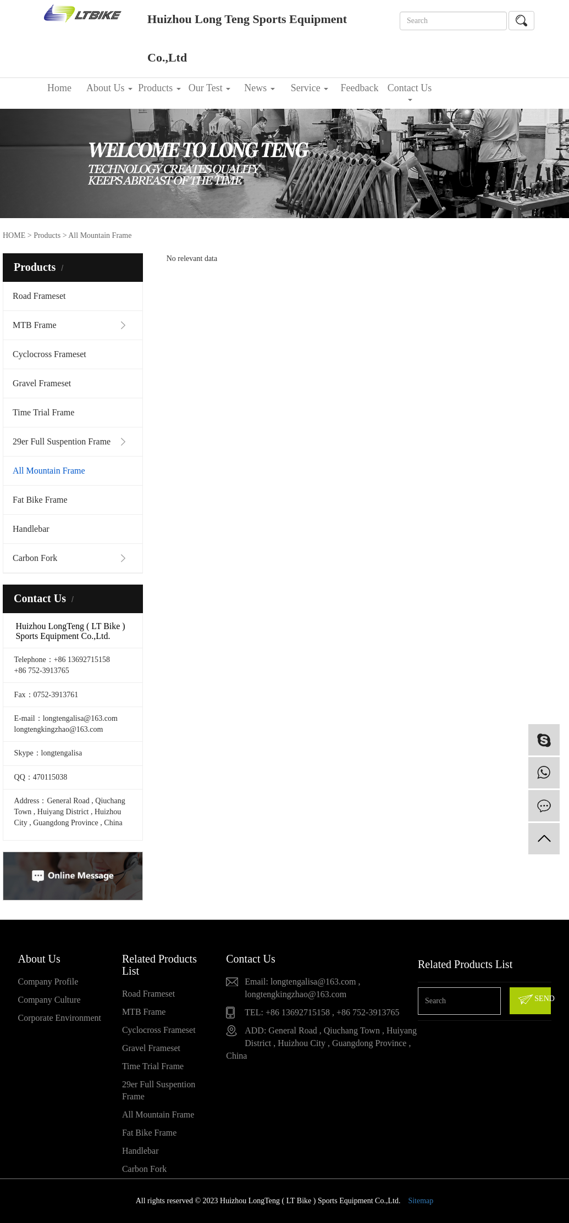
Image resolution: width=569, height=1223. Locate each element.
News (259, 87)
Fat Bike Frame (40, 499)
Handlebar (31, 528)
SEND (534, 999)
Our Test (209, 87)
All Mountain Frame (49, 470)
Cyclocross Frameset (49, 354)
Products (159, 87)
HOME (14, 235)
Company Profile (48, 981)
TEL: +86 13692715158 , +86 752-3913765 (322, 1012)
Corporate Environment (60, 1017)
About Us (109, 87)
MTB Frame (35, 325)
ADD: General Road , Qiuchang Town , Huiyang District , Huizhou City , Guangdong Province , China (321, 1043)
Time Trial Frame (43, 412)
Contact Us (410, 91)
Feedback (360, 87)
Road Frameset (39, 296)
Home (59, 87)
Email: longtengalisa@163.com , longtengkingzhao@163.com (302, 988)
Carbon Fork (35, 558)
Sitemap (420, 1201)
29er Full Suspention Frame (62, 441)
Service (309, 87)
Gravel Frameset (42, 383)
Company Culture (49, 999)
